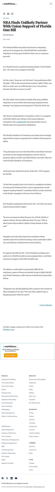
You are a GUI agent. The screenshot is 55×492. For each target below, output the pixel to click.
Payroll (3, 389)
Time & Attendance (7, 383)
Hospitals (32, 399)
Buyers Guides (34, 436)
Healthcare (32, 383)
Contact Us (32, 450)
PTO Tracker (5, 456)
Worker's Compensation (9, 416)
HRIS (3, 446)
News (31, 453)
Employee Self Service (8, 433)
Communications (7, 403)
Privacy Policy (33, 466)
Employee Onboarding (8, 399)
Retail (31, 389)
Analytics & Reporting (8, 453)
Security (32, 430)
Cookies (31, 463)
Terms (31, 470)
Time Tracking (6, 436)
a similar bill (21, 122)
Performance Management (10, 440)
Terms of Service (38, 486)
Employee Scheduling (8, 379)
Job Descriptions (34, 433)
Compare (32, 423)
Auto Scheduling (6, 406)
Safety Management (8, 413)
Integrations (33, 426)
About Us (32, 446)
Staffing (31, 393)
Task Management (7, 450)
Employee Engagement (9, 443)
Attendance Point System (9, 396)
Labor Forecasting (7, 386)
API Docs (32, 420)
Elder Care (32, 396)
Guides (31, 416)
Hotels (31, 386)
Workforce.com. (9, 329)
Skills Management (7, 430)
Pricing (31, 413)
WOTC (3, 460)
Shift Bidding (5, 409)
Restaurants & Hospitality (37, 379)
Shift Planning (5, 426)
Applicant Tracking (7, 463)
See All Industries (34, 403)
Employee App (6, 393)
